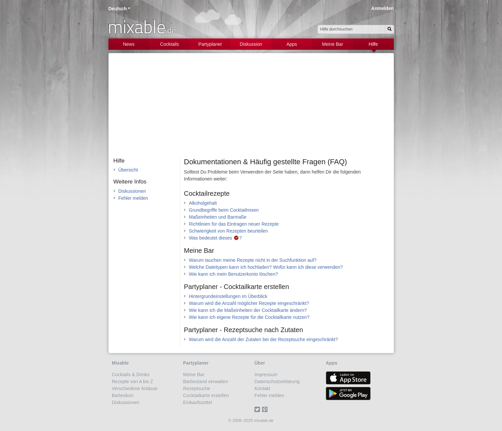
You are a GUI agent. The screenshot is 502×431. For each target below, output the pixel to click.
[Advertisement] (251, 107)
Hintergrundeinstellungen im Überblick (228, 296)
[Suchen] (389, 29)
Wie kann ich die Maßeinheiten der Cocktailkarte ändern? (248, 310)
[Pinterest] (266, 409)
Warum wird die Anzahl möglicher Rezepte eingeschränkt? (249, 303)
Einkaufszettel (197, 402)
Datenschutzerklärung (277, 381)
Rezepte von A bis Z (132, 381)
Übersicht (128, 170)
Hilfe (373, 44)
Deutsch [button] (117, 8)
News (128, 44)
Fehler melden (133, 198)
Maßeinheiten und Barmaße (218, 217)
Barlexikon (122, 395)
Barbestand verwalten (205, 381)
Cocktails (169, 44)
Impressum (265, 374)
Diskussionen (132, 191)
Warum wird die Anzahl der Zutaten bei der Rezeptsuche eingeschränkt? (263, 339)
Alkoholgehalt (203, 203)
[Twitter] (258, 409)
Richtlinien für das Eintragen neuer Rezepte (234, 224)
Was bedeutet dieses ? (215, 238)
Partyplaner (210, 44)
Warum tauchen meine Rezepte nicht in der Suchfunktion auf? (253, 260)
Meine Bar (332, 44)
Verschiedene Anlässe (135, 388)
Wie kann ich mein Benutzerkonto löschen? (233, 274)
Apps (291, 44)
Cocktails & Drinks (131, 374)
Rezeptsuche (196, 388)
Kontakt (262, 388)
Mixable (120, 363)
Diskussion (251, 44)
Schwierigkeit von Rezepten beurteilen (228, 231)
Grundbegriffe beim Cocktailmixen (224, 210)
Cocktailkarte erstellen (206, 395)
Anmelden (382, 8)
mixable (142, 26)
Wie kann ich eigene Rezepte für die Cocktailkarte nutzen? (249, 317)
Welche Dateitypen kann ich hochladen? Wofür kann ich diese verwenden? (266, 267)
